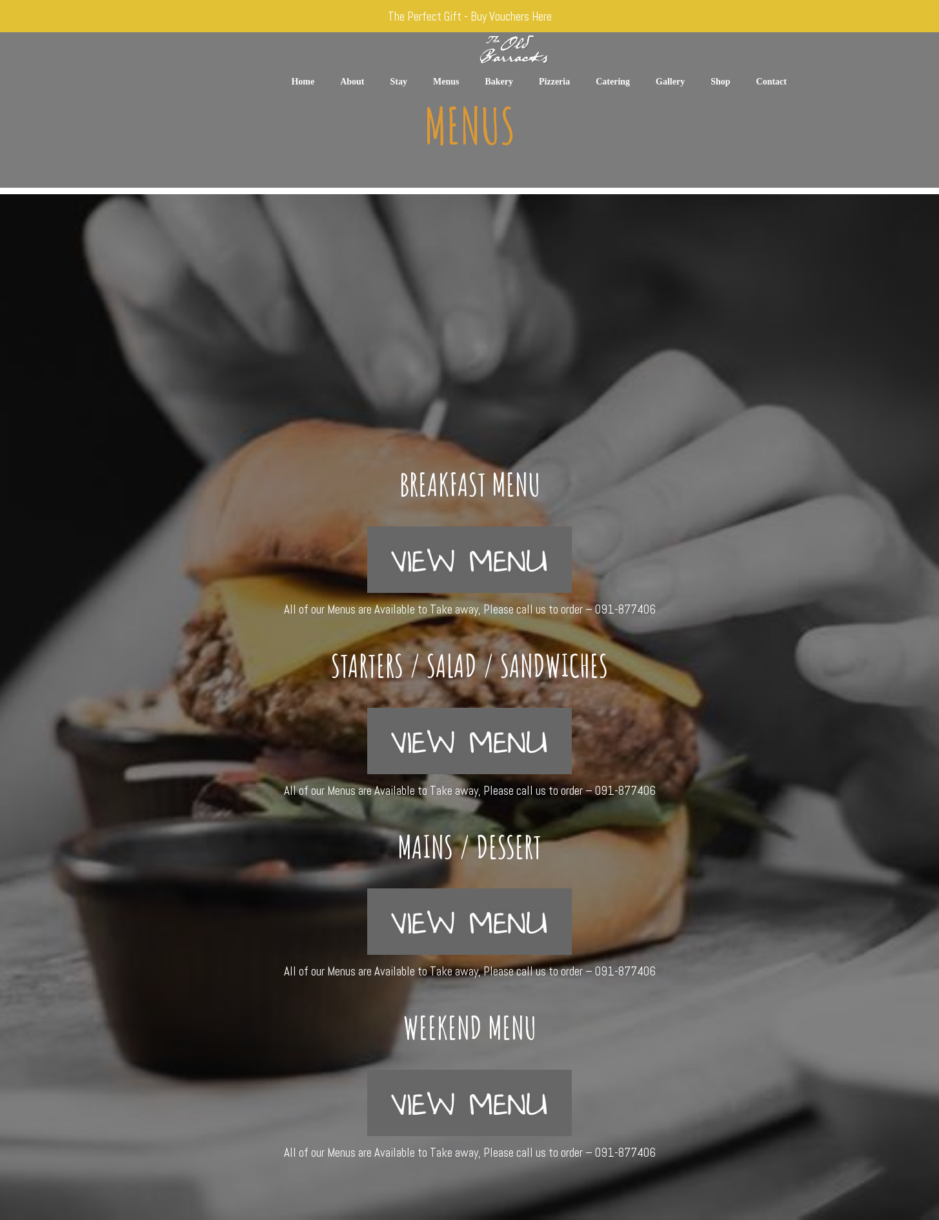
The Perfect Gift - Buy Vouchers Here (470, 16)
